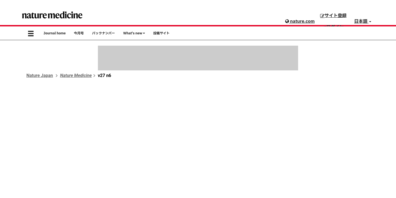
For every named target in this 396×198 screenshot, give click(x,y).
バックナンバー (103, 33)
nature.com (300, 21)
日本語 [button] (362, 21)
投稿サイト (161, 33)
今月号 (79, 33)
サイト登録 (333, 15)
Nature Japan (39, 75)
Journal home (54, 33)
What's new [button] (134, 33)
